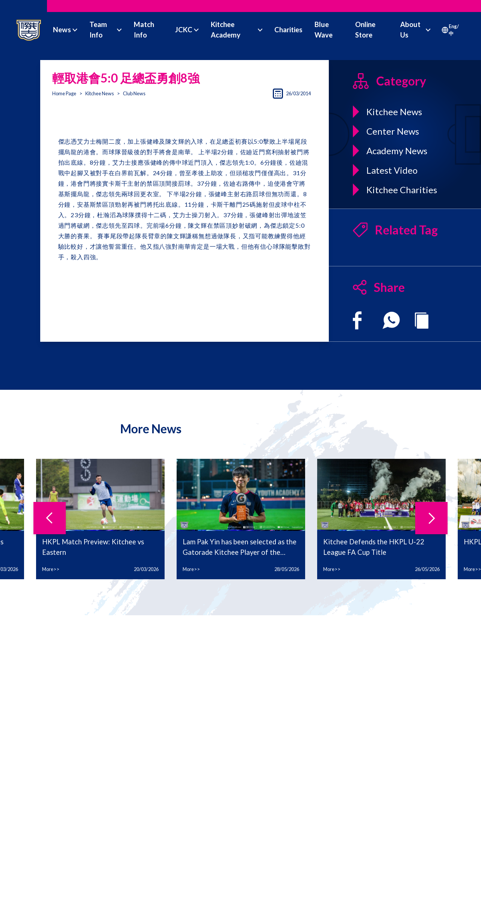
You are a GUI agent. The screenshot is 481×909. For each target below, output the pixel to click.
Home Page (64, 93)
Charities (288, 30)
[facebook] (357, 320)
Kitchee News (99, 93)
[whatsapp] (391, 320)
